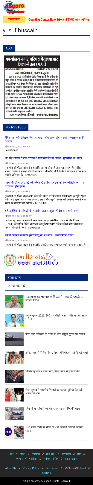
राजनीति (36, 454)
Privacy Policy (30, 468)
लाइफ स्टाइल (71, 458)
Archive (46, 472)
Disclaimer (51, 468)
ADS (9, 48)
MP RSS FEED (16, 127)
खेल (79, 454)
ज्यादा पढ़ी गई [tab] (16, 286)
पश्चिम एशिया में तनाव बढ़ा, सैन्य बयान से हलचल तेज (52, 371)
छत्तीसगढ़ (66, 454)
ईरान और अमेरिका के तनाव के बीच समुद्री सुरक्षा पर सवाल (55, 334)
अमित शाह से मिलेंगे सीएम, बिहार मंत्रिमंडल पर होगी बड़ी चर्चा (56, 352)
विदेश (22, 454)
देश (11, 454)
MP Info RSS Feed (75, 468)
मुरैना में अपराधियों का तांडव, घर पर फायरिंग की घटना (52, 408)
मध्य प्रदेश (50, 454)
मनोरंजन (33, 458)
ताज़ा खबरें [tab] (14, 277)
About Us (10, 468)
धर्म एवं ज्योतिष (51, 458)
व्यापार (19, 458)
